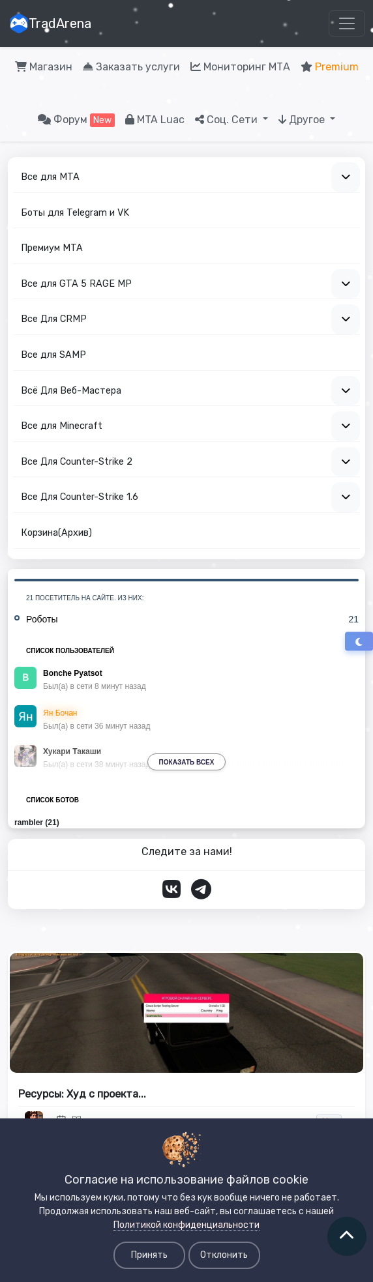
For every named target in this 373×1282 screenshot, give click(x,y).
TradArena (50, 23)
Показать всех (187, 762)
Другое (302, 119)
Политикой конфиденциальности (186, 1225)
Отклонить (224, 1254)
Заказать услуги (131, 67)
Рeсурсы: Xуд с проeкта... (82, 1094)
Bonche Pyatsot (72, 673)
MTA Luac (155, 119)
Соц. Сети (227, 119)
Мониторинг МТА (240, 67)
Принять (149, 1254)
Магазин (43, 67)
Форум (76, 120)
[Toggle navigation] (347, 23)
